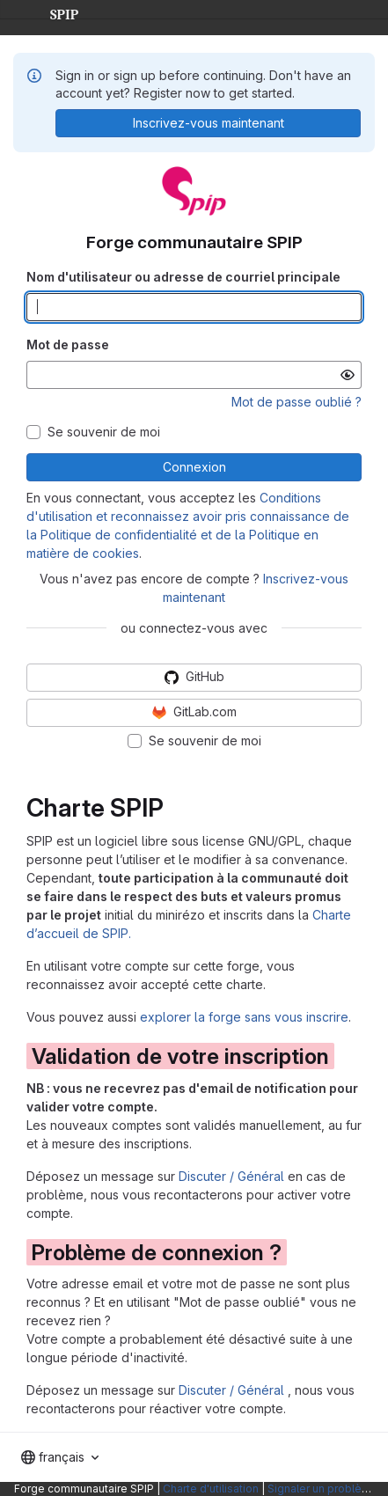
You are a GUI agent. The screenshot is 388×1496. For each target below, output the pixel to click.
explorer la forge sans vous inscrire (244, 1016)
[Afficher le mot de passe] (347, 375)
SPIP (50, 12)
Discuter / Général (233, 1176)
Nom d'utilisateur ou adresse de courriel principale (183, 276)
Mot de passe (67, 344)
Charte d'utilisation (211, 1488)
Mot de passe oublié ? (296, 401)
